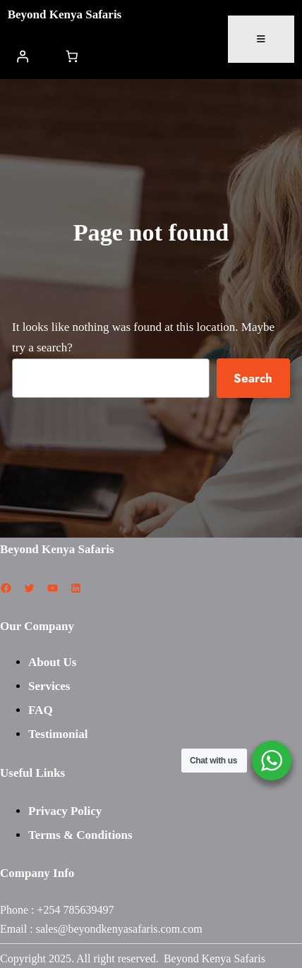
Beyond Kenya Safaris (65, 14)
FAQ (40, 710)
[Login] (23, 56)
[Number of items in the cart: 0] (71, 56)
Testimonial (57, 734)
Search (253, 378)
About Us (52, 662)
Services (49, 686)
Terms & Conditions (80, 835)
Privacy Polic (62, 811)
